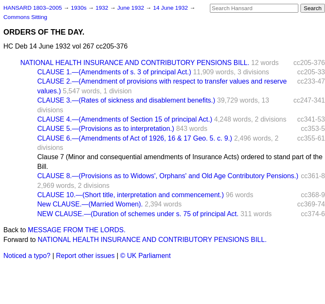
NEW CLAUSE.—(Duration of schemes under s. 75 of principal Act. (138, 213)
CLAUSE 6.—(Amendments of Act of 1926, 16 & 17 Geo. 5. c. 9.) (134, 138)
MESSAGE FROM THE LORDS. (77, 229)
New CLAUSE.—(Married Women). (90, 204)
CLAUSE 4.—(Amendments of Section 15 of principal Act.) (124, 119)
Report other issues (85, 255)
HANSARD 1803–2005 (32, 8)
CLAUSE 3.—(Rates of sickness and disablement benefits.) (126, 100)
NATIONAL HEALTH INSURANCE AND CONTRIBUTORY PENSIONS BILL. (134, 62)
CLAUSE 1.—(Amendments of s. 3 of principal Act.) (114, 72)
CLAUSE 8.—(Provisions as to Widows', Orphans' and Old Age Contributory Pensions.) (167, 175)
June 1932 (131, 8)
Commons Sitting (25, 17)
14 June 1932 (171, 8)
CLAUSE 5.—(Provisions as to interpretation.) (105, 128)
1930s (79, 8)
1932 (103, 8)
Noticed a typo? (26, 255)
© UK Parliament (145, 255)
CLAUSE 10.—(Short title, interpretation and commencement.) (130, 194)
